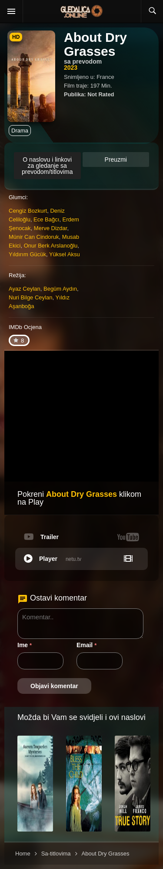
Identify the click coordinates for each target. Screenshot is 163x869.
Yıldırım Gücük (27, 254)
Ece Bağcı (46, 219)
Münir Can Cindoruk (34, 237)
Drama (19, 130)
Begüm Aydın (60, 288)
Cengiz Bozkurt (28, 210)
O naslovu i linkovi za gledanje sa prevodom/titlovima (47, 165)
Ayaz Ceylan (24, 288)
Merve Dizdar (50, 228)
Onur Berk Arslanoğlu (51, 245)
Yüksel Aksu (64, 254)
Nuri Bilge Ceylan (30, 297)
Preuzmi (116, 159)
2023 (70, 67)
